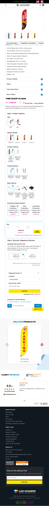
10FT (11, 127)
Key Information (12, 43)
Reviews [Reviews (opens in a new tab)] (8, 459)
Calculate (24, 291)
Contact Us (9, 430)
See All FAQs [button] (29, 103)
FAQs (25, 84)
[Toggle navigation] (5, 5)
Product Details (25, 79)
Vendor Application (11, 439)
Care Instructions (25, 89)
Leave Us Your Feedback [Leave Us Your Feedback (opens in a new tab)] (13, 443)
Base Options (11, 183)
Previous (7, 344)
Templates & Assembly (27, 43)
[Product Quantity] (18, 227)
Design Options (12, 132)
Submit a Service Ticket (12, 434)
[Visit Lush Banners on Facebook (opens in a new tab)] (28, 502)
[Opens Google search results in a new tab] (10, 463)
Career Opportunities (12, 456)
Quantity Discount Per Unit (16, 244)
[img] (9, 389)
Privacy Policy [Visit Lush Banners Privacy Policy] (29, 498)
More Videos (25, 94)
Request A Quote (11, 432)
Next (41, 344)
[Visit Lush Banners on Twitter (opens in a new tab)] (31, 502)
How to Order (10, 414)
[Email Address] (24, 478)
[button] (20, 102)
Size (8, 117)
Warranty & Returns (11, 436)
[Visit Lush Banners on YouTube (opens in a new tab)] (21, 502)
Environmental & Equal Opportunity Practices (18, 454)
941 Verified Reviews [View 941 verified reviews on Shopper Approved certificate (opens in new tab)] (9, 391)
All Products (9, 412)
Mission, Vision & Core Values (14, 449)
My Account (9, 419)
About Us (9, 447)
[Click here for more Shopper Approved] (41, 403)
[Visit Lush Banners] (24, 491)
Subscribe (24, 482)
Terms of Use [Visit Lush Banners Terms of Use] (36, 498)
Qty (8, 224)
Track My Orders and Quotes (14, 421)
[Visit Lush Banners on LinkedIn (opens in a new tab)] (17, 502)
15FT (18, 127)
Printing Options (12, 166)
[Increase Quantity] (28, 227)
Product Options (12, 147)
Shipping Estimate (14, 273)
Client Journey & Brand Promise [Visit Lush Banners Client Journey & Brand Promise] (16, 498)
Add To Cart (37, 309)
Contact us (26, 263)
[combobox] (24, 279)
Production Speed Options (16, 203)
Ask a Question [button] (38, 103)
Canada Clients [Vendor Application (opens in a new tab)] (10, 441)
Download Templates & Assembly (15, 423)
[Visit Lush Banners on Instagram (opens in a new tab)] (24, 502)
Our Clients (9, 452)
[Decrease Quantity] (8, 227)
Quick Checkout (37, 232)
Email (37, 306)
